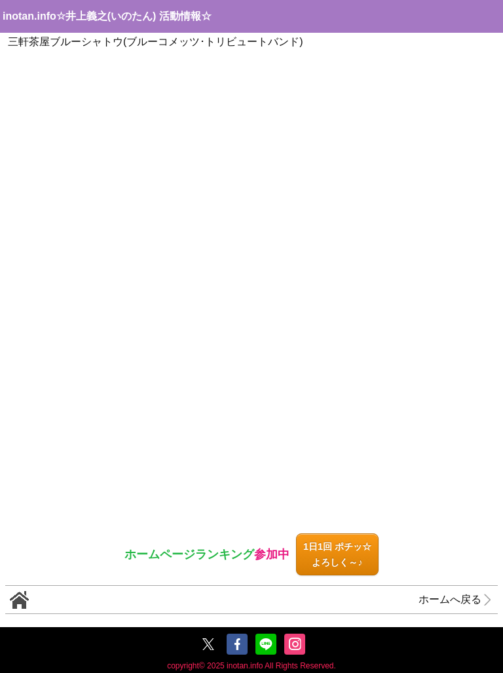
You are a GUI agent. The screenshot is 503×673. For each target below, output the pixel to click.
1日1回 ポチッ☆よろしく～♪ (337, 554)
